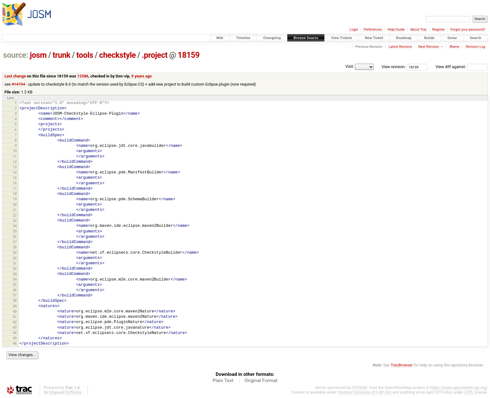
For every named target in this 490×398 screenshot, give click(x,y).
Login (354, 29)
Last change (15, 76)
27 (15, 242)
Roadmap (404, 38)
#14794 (18, 84)
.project (155, 55)
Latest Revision (400, 47)
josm (38, 55)
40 (15, 311)
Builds (429, 38)
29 (15, 253)
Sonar (452, 38)
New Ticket (374, 38)
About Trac (418, 29)
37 (15, 295)
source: (15, 55)
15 (15, 178)
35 (15, 284)
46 (15, 343)
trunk (61, 55)
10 (15, 151)
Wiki (219, 38)
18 (15, 194)
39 (15, 306)
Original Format (261, 380)
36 (15, 290)
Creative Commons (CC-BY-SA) (365, 392)
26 (15, 236)
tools (84, 55)
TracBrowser (402, 365)
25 (15, 231)
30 (15, 258)
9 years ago (141, 76)
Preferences (372, 29)
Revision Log (475, 47)
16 (15, 183)
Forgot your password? (467, 29)
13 (15, 167)
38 (15, 300)
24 (15, 226)
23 (15, 220)
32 (15, 268)
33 (15, 274)
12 (15, 162)
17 (15, 188)
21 (15, 210)
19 (15, 199)
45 (15, 338)
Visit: (349, 66)
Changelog (272, 38)
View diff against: (462, 66)
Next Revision (428, 47)
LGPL (468, 392)
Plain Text (222, 380)
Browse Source (306, 38)
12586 (82, 76)
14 (15, 172)
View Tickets (341, 38)
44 (15, 333)
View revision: (394, 66)
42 (15, 322)
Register (438, 29)
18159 (188, 55)
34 (15, 279)
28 (15, 247)
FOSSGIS (359, 387)
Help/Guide (396, 29)
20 (15, 204)
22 (15, 215)
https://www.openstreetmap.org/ (459, 387)
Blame (454, 47)
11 (15, 156)
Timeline (243, 38)
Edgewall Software (65, 392)
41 (15, 317)
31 (15, 263)
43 (15, 327)
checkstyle (117, 55)
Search (475, 38)
